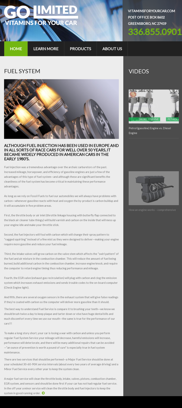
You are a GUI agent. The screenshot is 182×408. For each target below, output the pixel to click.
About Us (112, 48)
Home (16, 48)
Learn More (46, 48)
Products (80, 48)
